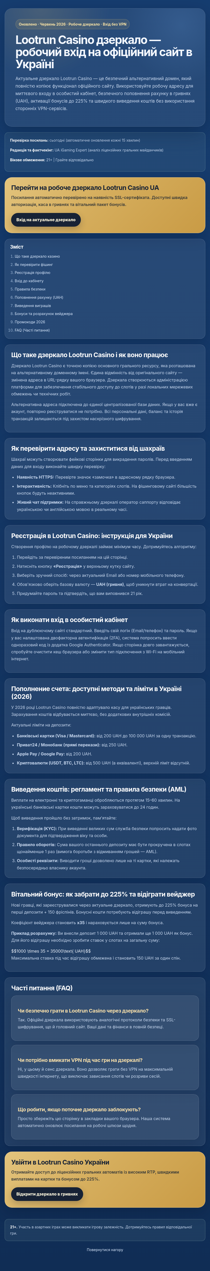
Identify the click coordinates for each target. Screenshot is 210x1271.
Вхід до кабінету (29, 281)
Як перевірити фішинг (34, 264)
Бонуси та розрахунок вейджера (44, 313)
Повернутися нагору (105, 1249)
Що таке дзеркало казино (37, 256)
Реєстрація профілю (32, 272)
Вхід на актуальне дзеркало (45, 219)
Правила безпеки (30, 289)
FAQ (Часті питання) (32, 330)
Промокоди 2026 (30, 322)
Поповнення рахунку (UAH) (39, 297)
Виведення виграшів (33, 305)
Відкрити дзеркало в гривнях (47, 1194)
